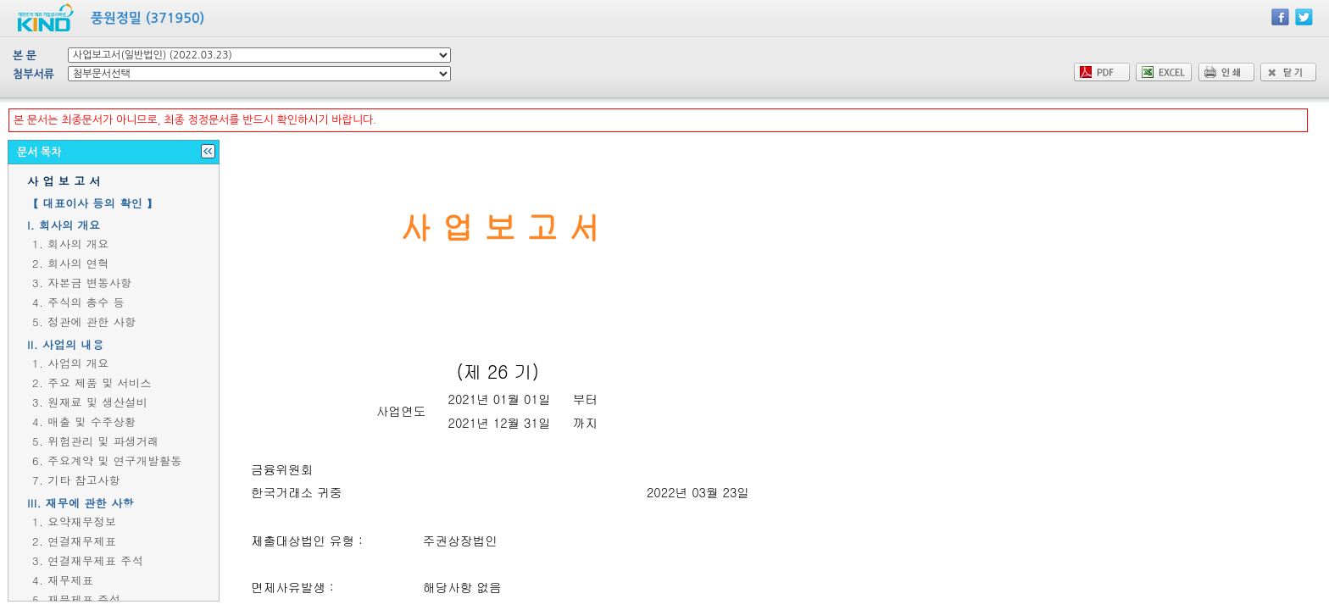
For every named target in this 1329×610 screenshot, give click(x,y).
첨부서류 (33, 74)
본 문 (24, 55)
